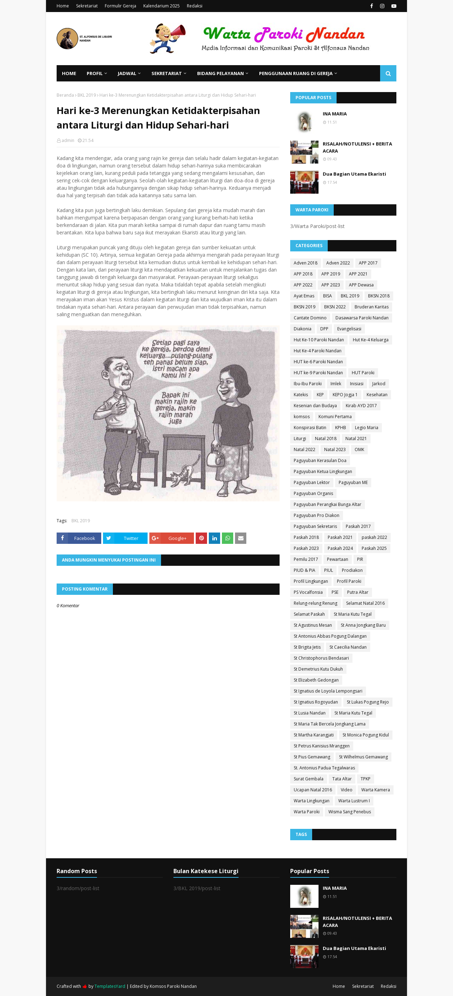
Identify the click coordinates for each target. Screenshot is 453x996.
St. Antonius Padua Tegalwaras (324, 768)
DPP (324, 329)
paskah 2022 (374, 537)
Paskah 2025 (374, 548)
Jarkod (378, 384)
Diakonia (302, 329)
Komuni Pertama (335, 417)
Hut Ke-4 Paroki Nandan (318, 351)
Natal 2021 (356, 439)
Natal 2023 (335, 449)
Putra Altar (357, 592)
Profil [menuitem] (95, 73)
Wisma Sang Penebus (349, 812)
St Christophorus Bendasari (321, 658)
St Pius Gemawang (312, 757)
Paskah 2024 (340, 548)
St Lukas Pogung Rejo (368, 702)
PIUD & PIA (304, 570)
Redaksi (194, 6)
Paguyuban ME (353, 482)
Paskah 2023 (306, 548)
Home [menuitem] (69, 73)
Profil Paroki (349, 581)
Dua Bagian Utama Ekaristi (354, 174)
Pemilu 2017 (306, 559)
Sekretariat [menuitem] (166, 73)
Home (63, 6)
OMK (359, 449)
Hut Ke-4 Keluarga (371, 340)
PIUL (328, 570)
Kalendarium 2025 (161, 6)
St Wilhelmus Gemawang (363, 757)
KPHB (340, 428)
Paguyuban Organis (313, 493)
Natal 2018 (326, 439)
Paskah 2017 (358, 526)
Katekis (301, 395)
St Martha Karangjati (314, 735)
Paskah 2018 (306, 537)
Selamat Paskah (309, 614)
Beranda (65, 95)
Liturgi (300, 439)
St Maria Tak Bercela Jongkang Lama (330, 724)
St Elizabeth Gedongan (316, 680)
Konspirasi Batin (310, 428)
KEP (320, 395)
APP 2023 (330, 285)
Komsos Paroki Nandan (173, 986)
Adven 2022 (338, 263)
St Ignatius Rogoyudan (316, 702)
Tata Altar (342, 779)
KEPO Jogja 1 (345, 395)
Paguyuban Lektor (312, 482)
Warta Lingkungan (311, 801)
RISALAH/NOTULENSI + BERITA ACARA (357, 147)
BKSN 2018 (379, 296)
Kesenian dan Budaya (315, 406)
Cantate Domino (310, 318)
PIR (360, 559)
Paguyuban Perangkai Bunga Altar (327, 504)
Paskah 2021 (340, 537)
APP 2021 (358, 274)
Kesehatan (377, 395)
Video (346, 790)
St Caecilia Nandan (348, 647)
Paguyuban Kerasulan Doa (320, 460)
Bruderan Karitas (372, 307)
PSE (335, 592)
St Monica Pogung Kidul (366, 735)
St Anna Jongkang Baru (363, 625)
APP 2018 (303, 274)
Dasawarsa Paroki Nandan (362, 318)
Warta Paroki (307, 812)
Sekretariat (87, 6)
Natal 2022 (304, 449)
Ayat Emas (304, 296)
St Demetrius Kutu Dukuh (318, 669)
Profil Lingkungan (311, 581)
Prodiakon (352, 570)
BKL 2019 (87, 95)
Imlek (336, 384)
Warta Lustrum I (354, 801)
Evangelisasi (349, 329)
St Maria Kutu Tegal (353, 614)
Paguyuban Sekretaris (315, 526)
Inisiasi (356, 384)
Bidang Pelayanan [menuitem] (220, 73)
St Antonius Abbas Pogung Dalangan (330, 636)
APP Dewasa (361, 285)
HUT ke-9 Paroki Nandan (318, 373)
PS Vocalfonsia (308, 592)
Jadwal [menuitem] (127, 73)
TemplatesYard (109, 986)
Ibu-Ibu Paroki (308, 384)
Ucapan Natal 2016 (313, 790)
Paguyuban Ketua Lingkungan (323, 471)
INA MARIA (335, 113)
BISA (327, 296)
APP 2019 (330, 274)
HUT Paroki (363, 373)
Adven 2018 (305, 263)
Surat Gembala (308, 779)
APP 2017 (368, 263)
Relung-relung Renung (315, 603)
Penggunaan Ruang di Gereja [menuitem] (296, 73)
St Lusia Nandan (310, 713)
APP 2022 (303, 285)
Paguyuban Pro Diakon (316, 515)
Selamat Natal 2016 (365, 603)
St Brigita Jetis (307, 647)
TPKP (366, 779)
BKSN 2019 (304, 307)
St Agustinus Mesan (313, 625)
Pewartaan (337, 559)
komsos (302, 417)
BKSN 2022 (335, 307)
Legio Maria (366, 428)
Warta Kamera (375, 790)
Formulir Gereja (120, 6)
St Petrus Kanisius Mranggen (322, 746)
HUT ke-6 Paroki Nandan (318, 362)
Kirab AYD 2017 (361, 406)
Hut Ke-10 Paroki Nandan (319, 340)
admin (68, 140)
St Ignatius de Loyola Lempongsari (328, 691)
